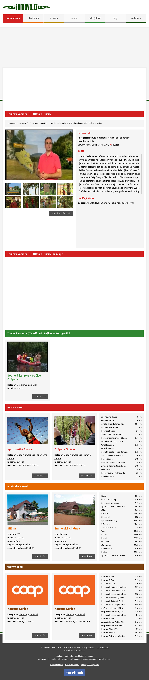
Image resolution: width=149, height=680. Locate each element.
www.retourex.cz (72, 665)
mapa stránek (103, 647)
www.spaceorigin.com (90, 665)
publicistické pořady (59, 123)
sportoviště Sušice (19, 449)
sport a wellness (27, 455)
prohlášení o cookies (84, 656)
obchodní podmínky (64, 656)
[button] (136, 18)
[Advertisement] (74, 90)
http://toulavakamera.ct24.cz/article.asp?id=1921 (109, 203)
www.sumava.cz (56, 665)
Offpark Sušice (64, 449)
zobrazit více (40, 397)
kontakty (91, 647)
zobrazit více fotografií (61, 213)
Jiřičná (11, 528)
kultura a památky (39, 123)
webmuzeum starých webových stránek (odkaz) (90, 659)
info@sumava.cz (78, 650)
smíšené (34, 614)
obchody (23, 614)
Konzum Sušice (17, 609)
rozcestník (24, 123)
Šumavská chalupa (67, 528)
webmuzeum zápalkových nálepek (53, 659)
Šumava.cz (11, 123)
